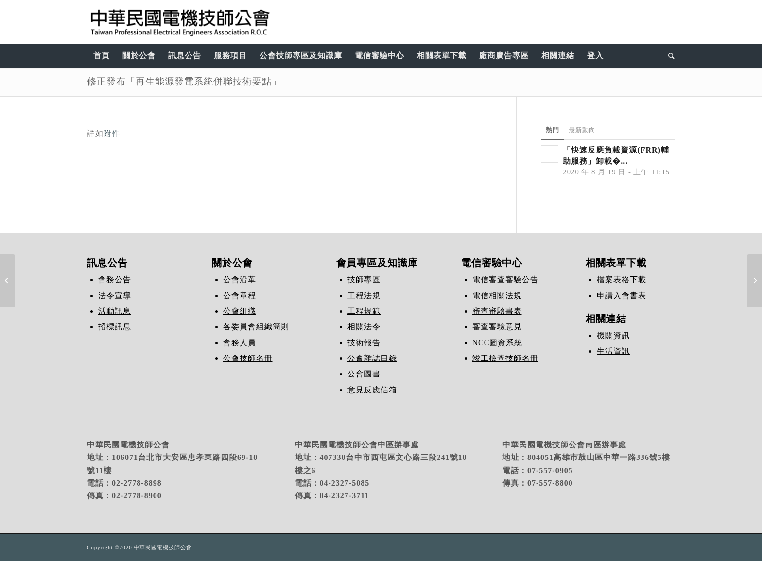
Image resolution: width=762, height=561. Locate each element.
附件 (112, 133)
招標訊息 (114, 327)
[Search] (668, 56)
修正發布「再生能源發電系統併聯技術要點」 (184, 81)
